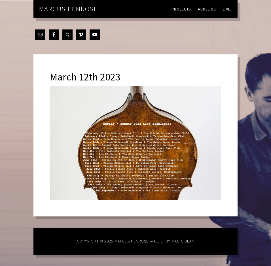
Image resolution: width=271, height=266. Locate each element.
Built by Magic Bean (174, 241)
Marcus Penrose (68, 9)
